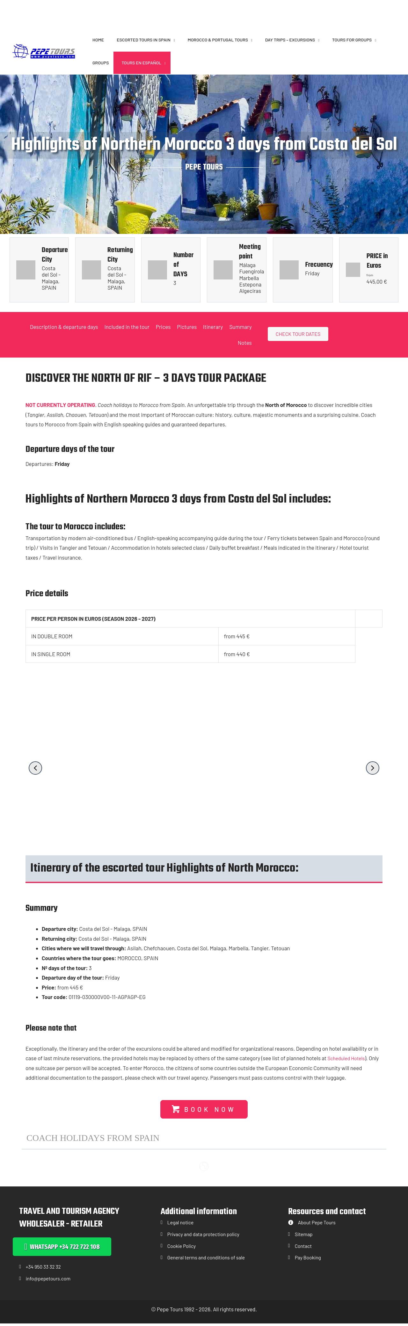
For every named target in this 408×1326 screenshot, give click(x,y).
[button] (173, 39)
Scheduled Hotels (347, 1058)
